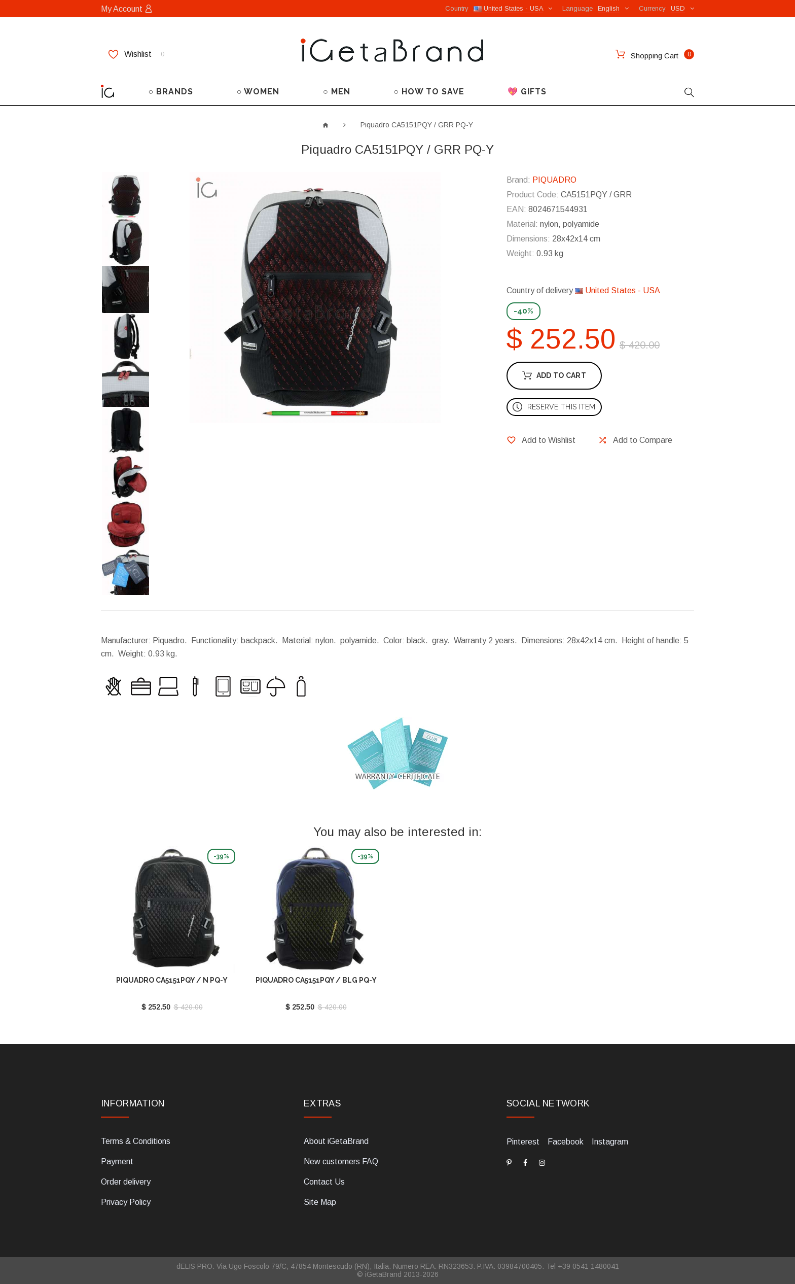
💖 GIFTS (527, 91)
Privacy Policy (126, 1202)
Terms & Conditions (135, 1141)
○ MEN (336, 91)
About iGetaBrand (336, 1141)
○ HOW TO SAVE (428, 91)
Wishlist (136, 54)
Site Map (320, 1202)
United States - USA (617, 290)
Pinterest (523, 1141)
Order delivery (126, 1181)
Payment (117, 1161)
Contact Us (324, 1181)
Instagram (610, 1141)
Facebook (566, 1141)
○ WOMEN (258, 91)
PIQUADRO (554, 180)
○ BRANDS (171, 91)
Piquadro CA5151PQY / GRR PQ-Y (416, 125)
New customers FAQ (341, 1161)
